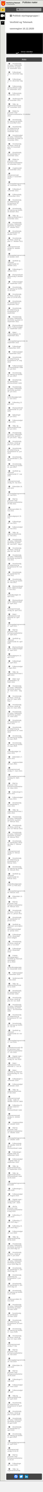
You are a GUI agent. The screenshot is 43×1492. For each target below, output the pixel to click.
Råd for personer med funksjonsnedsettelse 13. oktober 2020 (14, 1130)
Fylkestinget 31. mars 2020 (14, 1464)
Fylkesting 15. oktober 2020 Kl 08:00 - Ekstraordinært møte (14, 1107)
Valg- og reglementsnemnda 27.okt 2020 (14, 1091)
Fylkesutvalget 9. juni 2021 (15, 421)
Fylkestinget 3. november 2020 (15, 1079)
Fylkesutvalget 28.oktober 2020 (15, 1085)
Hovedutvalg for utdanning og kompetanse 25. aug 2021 (14, 359)
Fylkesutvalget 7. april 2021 (15, 667)
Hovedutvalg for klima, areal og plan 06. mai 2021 (14, 549)
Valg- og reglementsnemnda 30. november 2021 (14, 105)
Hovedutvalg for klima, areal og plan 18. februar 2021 (15, 826)
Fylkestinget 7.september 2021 (14, 347)
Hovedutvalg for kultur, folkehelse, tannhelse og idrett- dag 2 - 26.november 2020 (14, 1008)
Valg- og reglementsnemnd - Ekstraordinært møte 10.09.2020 (14, 1175)
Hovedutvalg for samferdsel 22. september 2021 (14, 302)
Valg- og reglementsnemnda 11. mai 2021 (14, 534)
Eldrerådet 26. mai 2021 (14, 487)
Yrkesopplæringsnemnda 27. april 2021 (15, 624)
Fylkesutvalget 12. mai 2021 (15, 528)
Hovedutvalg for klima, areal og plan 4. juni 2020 (14, 1253)
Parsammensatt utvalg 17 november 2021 (14, 176)
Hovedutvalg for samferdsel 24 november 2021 (14, 154)
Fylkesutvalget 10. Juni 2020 (15, 1232)
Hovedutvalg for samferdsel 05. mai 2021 (14, 573)
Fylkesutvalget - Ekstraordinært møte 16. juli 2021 (15, 367)
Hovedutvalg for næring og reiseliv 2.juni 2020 (14, 1292)
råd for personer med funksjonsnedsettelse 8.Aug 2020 (14, 1209)
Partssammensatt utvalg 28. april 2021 (14, 608)
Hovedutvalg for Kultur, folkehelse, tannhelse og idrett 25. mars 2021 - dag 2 (14, 689)
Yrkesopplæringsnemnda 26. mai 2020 (15, 1360)
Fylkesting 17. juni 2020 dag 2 (14, 1221)
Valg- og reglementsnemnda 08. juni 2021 (14, 427)
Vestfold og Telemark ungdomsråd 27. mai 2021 (14, 473)
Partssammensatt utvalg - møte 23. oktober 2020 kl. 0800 (15, 1099)
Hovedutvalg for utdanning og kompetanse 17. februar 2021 (14, 860)
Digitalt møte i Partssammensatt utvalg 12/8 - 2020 (14, 1201)
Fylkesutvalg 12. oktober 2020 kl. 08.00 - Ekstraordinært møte (14, 1146)
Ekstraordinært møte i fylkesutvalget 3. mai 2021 (15, 587)
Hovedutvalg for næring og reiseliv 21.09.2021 (14, 288)
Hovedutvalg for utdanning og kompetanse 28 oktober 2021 (14, 202)
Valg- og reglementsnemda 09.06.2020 (13, 1238)
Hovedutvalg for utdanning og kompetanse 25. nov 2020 (14, 1017)
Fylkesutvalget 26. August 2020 (15, 1195)
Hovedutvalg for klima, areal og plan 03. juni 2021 (14, 442)
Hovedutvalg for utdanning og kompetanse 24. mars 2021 (15, 729)
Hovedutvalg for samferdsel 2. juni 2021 (14, 458)
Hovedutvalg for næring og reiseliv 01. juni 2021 (14, 465)
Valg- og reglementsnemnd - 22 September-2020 (14, 1167)
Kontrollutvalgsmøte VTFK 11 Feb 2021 (14, 884)
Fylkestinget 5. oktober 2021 (15, 270)
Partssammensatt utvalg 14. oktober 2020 (13, 1116)
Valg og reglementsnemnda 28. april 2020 (14, 1397)
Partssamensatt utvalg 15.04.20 (12, 1449)
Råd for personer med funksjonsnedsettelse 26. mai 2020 (14, 1352)
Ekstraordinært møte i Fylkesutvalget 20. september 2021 (15, 326)
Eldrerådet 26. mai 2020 (14, 1366)
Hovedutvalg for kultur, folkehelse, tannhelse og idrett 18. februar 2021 (14, 835)
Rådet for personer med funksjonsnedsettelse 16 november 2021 (14, 162)
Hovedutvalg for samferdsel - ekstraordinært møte (14, 381)
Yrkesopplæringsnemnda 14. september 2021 (15, 341)
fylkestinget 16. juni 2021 (13, 415)
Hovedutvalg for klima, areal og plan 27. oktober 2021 (15, 239)
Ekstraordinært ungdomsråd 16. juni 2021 (15, 409)
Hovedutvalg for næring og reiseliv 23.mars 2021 (14, 744)
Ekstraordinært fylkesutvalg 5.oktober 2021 (15, 276)
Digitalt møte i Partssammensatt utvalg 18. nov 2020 (14, 1057)
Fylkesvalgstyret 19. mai (14, 516)
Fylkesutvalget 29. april (15, 1391)
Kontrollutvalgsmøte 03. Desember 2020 (14, 967)
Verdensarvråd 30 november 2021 (15, 99)
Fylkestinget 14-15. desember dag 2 (15, 73)
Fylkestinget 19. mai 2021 (14, 522)
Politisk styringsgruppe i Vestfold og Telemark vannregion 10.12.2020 (14, 959)
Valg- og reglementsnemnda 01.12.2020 (14, 985)
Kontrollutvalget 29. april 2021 (14, 594)
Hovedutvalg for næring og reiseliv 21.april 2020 (14, 1435)
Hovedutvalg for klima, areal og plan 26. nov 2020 (14, 999)
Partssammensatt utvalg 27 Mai (13, 1344)
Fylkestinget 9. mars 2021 (15, 792)
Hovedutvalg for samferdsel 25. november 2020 (14, 992)
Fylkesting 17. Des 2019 (14, 1216)
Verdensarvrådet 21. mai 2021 (14, 509)
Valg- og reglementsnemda (13, 1469)
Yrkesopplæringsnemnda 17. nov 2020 (15, 1040)
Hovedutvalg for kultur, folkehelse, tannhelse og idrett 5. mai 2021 (14, 557)
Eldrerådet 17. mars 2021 (14, 757)
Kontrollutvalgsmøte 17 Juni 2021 (14, 397)
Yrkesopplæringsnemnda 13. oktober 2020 (15, 1138)
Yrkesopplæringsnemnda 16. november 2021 (15, 183)
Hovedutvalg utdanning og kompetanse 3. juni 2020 (14, 1277)
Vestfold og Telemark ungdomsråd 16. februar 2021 (13, 876)
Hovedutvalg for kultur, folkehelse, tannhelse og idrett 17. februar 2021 (14, 819)
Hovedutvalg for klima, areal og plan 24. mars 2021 (14, 706)
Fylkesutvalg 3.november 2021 (14, 195)
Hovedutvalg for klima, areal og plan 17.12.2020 (14, 943)
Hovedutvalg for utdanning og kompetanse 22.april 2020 (14, 1405)
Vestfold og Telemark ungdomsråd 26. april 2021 (14, 641)
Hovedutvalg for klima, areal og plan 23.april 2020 (14, 1412)
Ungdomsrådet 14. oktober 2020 (15, 1123)
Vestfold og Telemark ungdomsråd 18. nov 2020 (14, 1033)
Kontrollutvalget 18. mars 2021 (14, 751)
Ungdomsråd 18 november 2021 (14, 169)
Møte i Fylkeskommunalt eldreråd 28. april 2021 (13, 616)
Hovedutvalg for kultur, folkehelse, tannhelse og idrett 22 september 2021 (15, 319)
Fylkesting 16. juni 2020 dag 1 (14, 1226)
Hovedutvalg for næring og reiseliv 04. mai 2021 (14, 580)
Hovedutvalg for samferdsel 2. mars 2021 (14, 804)
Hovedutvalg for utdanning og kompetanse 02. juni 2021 (14, 450)
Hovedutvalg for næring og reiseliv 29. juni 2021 (14, 374)
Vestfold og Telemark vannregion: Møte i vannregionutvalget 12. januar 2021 (15, 928)
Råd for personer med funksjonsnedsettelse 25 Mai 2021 (14, 501)
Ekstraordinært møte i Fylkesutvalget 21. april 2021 (15, 648)
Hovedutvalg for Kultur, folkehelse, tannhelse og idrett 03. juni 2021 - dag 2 (14, 435)
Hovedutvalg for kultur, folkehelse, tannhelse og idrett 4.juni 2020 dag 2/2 (14, 1261)
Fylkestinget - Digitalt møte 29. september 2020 (14, 1153)
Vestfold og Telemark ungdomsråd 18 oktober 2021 (13, 263)
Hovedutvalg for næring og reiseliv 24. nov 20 (14, 1025)
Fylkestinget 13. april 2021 (14, 662)
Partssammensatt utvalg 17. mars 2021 (14, 769)
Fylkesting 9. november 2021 (14, 190)
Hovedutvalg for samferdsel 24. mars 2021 (14, 721)
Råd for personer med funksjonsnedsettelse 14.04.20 (14, 1457)
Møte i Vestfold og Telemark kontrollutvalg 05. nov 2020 (14, 1072)
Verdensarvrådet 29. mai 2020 (14, 1299)
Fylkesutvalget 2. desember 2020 (15, 973)
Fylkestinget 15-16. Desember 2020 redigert (14, 936)
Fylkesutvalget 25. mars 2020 (15, 1385)
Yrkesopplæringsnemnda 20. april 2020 (15, 1442)
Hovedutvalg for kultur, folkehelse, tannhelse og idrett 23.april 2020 (14, 1420)
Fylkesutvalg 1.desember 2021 (14, 94)
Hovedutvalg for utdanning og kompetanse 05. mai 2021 (14, 566)
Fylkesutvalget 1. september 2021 (15, 352)
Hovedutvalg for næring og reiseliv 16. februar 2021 (14, 868)
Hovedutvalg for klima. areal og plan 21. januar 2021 (14, 911)
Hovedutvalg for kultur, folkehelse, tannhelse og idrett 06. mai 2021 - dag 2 (14, 542)
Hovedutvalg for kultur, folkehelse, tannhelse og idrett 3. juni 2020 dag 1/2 (14, 1246)
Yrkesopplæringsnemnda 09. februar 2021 (15, 891)
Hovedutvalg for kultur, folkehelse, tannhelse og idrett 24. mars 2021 (14, 714)
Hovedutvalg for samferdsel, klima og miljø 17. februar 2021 (14, 843)
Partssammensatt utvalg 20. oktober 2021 (13, 247)
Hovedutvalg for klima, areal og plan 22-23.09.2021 (14, 295)
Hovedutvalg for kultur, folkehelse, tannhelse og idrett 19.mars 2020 (14, 1307)
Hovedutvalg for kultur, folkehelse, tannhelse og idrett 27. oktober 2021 (14, 225)
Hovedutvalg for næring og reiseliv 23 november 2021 (14, 121)
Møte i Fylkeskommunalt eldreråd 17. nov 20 (14, 1064)
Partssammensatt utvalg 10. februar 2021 (13, 852)
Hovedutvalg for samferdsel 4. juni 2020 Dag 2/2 (14, 1269)
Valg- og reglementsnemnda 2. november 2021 (15, 217)
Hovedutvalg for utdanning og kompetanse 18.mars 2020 (14, 1322)
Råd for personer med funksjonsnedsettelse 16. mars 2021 (14, 785)
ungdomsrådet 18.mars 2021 (15, 763)
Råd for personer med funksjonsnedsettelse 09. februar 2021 (14, 904)
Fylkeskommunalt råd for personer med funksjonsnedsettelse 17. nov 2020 (15, 1049)
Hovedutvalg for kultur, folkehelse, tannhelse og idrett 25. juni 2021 (14, 389)
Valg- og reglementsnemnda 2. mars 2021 (15, 811)
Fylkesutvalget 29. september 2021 (15, 282)
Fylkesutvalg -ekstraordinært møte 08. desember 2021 (14, 87)
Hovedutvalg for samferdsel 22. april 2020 (14, 1428)
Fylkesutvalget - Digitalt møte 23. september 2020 (15, 1160)
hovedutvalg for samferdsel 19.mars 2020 (14, 1314)
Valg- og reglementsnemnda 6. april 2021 (15, 673)
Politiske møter (29, 2)
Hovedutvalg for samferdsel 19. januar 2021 (14, 918)
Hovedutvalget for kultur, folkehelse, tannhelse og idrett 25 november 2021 (15, 137)
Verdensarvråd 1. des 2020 (15, 979)
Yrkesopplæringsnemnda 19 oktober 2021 (15, 255)
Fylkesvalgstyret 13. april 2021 (14, 655)
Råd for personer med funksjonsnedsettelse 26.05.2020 (14, 1373)
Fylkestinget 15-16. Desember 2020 (14, 950)
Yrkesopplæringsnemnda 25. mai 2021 (15, 493)
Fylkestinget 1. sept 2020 (15, 1189)
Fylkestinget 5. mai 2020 (15, 1380)
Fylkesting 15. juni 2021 (14, 403)
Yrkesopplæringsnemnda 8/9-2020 (15, 1183)
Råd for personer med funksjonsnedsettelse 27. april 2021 (14, 632)
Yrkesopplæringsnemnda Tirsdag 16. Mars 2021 (15, 777)
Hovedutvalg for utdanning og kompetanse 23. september (14, 310)
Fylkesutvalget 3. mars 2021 (15, 798)
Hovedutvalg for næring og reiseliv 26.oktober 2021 (14, 210)
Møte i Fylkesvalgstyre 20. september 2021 (14, 333)
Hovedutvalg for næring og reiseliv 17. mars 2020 (14, 1330)
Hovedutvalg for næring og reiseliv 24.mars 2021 (14, 737)
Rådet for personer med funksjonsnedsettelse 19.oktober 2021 (15, 113)
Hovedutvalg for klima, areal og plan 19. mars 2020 (14, 1337)
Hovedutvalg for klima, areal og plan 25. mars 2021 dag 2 (14, 698)
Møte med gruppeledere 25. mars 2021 (13, 680)
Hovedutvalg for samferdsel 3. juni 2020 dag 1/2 (14, 1285)
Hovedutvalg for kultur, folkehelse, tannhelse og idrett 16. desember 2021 (14, 66)
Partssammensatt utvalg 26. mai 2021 (14, 481)
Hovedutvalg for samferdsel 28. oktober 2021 (14, 232)
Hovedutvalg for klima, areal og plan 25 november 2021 (14, 146)
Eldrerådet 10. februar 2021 (14, 897)
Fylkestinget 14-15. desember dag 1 (15, 80)
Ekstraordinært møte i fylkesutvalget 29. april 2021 (15, 601)
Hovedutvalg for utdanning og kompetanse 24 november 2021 (14, 129)
